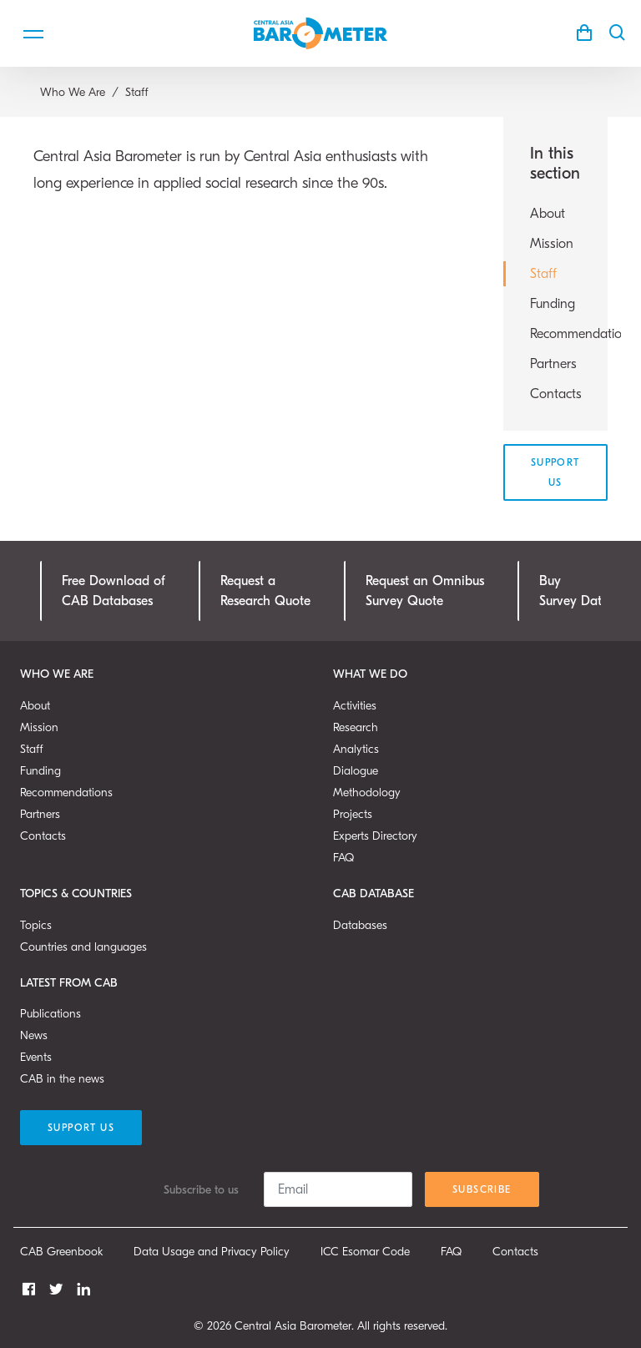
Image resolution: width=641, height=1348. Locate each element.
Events (36, 1057)
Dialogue (355, 771)
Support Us (555, 472)
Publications (50, 1014)
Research (355, 727)
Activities (354, 706)
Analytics (356, 749)
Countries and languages (83, 947)
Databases (360, 925)
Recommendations (556, 333)
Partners (553, 363)
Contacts (556, 393)
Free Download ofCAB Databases (113, 590)
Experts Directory (375, 836)
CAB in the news (62, 1079)
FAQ (343, 858)
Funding (552, 303)
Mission (551, 243)
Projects (352, 814)
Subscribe (482, 1189)
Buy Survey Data (574, 590)
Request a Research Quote (265, 590)
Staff (543, 273)
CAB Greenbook (61, 1252)
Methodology (367, 792)
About (547, 213)
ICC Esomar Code (365, 1252)
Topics (36, 925)
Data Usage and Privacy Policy (212, 1252)
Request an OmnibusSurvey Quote (425, 590)
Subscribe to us (201, 1190)
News (34, 1035)
